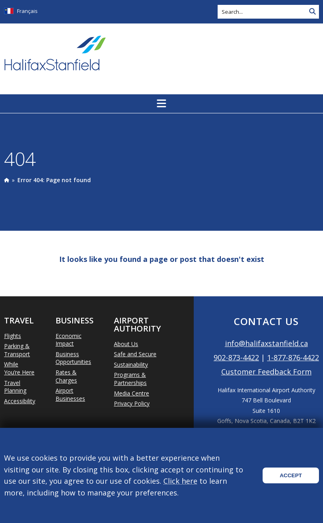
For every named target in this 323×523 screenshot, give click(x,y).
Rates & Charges (66, 376)
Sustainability (131, 364)
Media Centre (131, 393)
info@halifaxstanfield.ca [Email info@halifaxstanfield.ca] (266, 343)
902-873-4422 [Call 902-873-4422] (236, 357)
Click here (180, 481)
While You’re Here (19, 368)
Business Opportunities (73, 358)
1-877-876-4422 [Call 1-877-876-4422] (293, 357)
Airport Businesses (70, 394)
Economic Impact (68, 340)
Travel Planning (15, 387)
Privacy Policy (132, 403)
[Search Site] (312, 12)
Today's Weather (276, 53)
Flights (12, 336)
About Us (126, 344)
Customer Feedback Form (266, 371)
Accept (291, 475)
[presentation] (6, 180)
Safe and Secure (135, 354)
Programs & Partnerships (130, 379)
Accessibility (19, 401)
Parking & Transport (17, 350)
